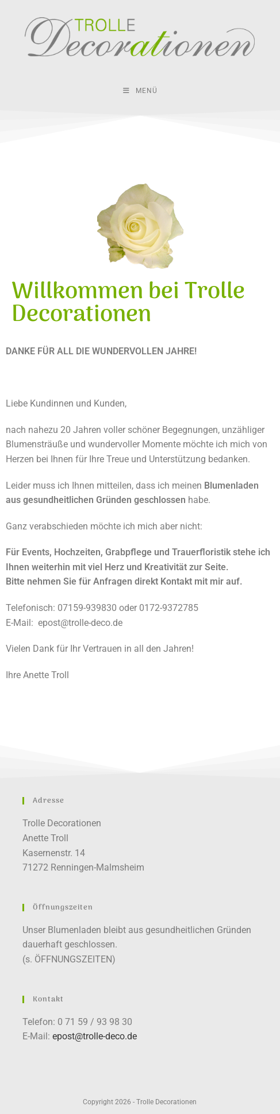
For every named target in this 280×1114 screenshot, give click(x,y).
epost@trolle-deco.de (80, 622)
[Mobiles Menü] (140, 91)
